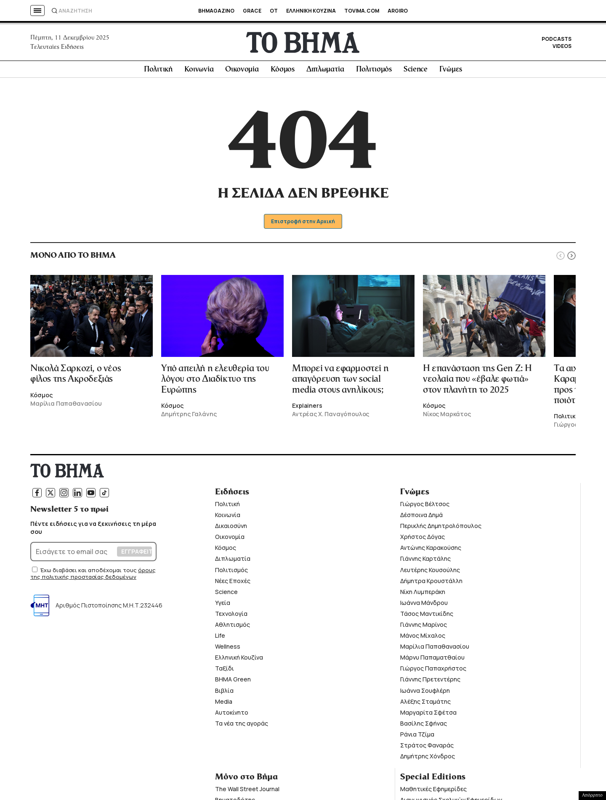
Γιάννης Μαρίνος (423, 627)
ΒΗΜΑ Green (233, 682)
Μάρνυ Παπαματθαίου (432, 660)
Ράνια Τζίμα (417, 737)
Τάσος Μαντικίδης (426, 616)
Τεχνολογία (231, 616)
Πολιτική (158, 72)
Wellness (227, 649)
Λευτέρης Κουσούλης (430, 572)
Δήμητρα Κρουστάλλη (431, 583)
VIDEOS (562, 47)
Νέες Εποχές (232, 583)
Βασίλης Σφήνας (423, 726)
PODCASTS (556, 40)
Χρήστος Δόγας (422, 539)
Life (220, 638)
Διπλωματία (325, 72)
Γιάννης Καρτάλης (425, 561)
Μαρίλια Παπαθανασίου (434, 649)
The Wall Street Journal (247, 791)
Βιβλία (224, 693)
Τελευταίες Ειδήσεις (57, 48)
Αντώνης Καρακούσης (430, 550)
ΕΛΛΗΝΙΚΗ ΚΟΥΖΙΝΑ (311, 10)
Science (416, 72)
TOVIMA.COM (361, 10)
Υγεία (222, 605)
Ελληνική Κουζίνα (239, 660)
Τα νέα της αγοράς (241, 726)
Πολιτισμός (374, 72)
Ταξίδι (224, 671)
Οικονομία (241, 72)
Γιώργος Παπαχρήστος (433, 671)
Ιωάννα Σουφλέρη (425, 693)
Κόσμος (283, 72)
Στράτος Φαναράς (427, 748)
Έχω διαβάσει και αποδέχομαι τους (89, 572)
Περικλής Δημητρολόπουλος (440, 528)
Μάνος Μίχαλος (422, 638)
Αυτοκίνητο (231, 715)
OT (274, 10)
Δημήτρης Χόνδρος (427, 759)
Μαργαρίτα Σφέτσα (428, 715)
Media (223, 704)
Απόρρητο (592, 795)
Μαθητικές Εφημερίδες (433, 791)
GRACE (252, 10)
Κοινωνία (199, 72)
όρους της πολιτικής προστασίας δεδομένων (93, 576)
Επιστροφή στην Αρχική (303, 223)
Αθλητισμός (232, 627)
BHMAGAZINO (216, 10)
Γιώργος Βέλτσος (424, 506)
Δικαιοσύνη (231, 528)
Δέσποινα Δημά (421, 517)
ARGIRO (398, 10)
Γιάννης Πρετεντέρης (430, 682)
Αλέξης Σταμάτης (425, 704)
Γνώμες (450, 72)
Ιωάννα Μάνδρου (424, 605)
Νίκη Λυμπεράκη (422, 594)
